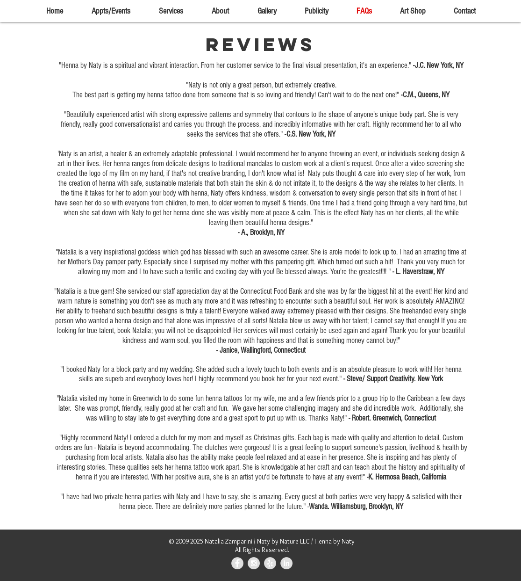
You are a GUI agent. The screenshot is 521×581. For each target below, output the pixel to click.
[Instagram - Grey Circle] (254, 563)
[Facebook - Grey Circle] (237, 563)
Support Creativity (390, 378)
